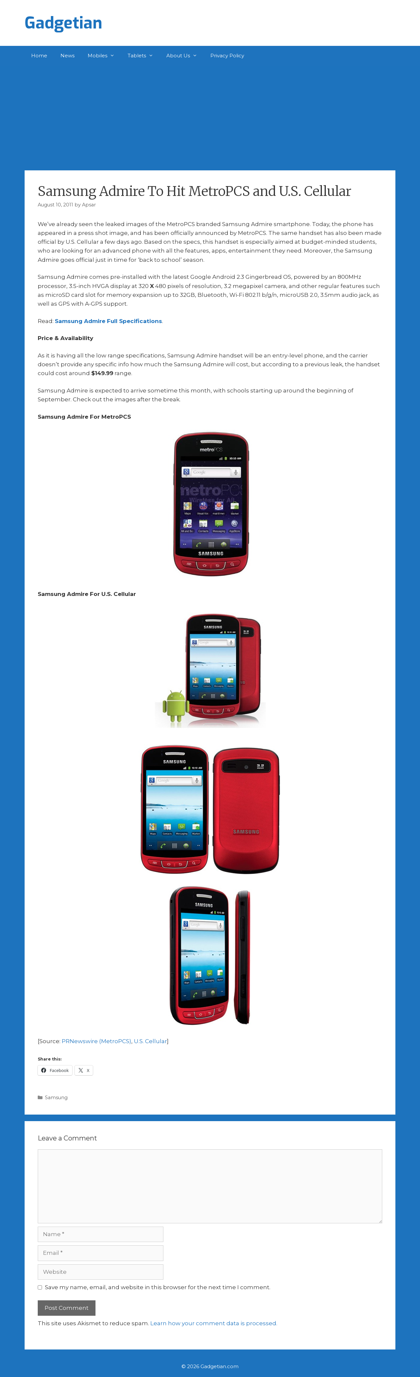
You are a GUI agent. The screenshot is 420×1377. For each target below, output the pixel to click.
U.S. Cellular (150, 1041)
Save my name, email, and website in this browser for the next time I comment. (157, 1287)
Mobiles (104, 56)
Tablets (144, 56)
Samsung (56, 1097)
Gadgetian (63, 23)
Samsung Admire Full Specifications (108, 321)
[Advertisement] (210, 115)
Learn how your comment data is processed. (213, 1323)
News (67, 55)
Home (39, 55)
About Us (185, 56)
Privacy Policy (227, 55)
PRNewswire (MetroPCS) (96, 1041)
